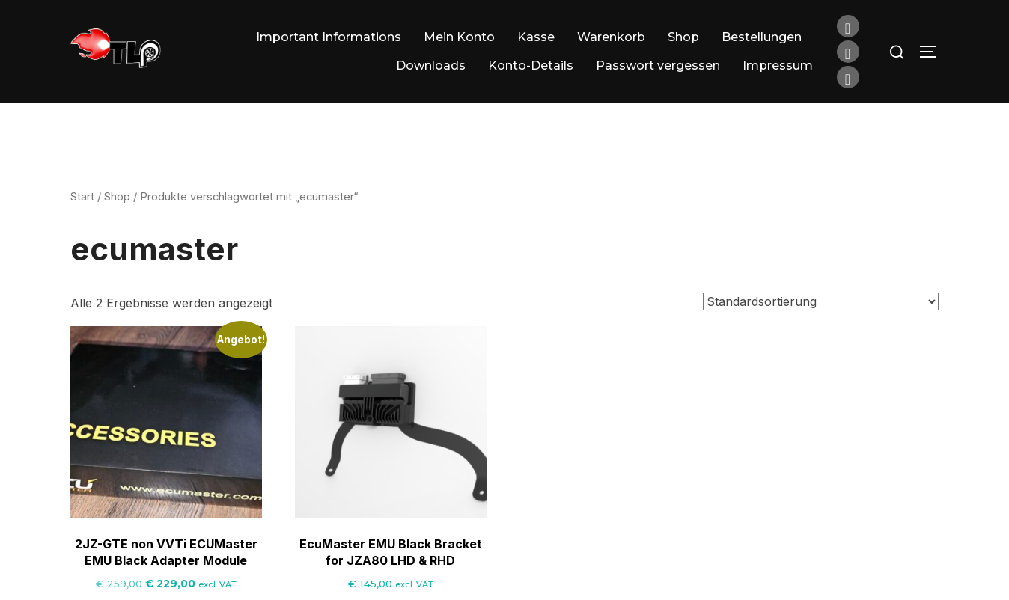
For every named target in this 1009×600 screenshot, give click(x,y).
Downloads (431, 65)
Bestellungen (762, 37)
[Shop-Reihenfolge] (821, 322)
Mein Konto (459, 37)
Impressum (778, 65)
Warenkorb (611, 37)
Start (82, 216)
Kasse (536, 37)
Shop (683, 37)
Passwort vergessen (658, 65)
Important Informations (328, 37)
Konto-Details (530, 65)
